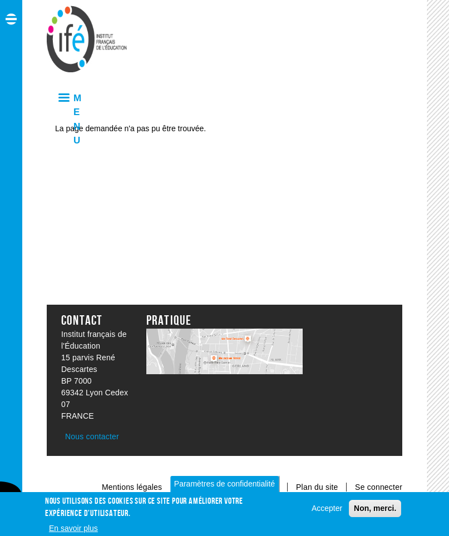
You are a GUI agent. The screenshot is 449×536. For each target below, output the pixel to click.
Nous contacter (92, 436)
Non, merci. (375, 511)
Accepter (327, 511)
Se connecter (378, 487)
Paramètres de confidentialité (224, 486)
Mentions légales (132, 487)
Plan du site (318, 487)
